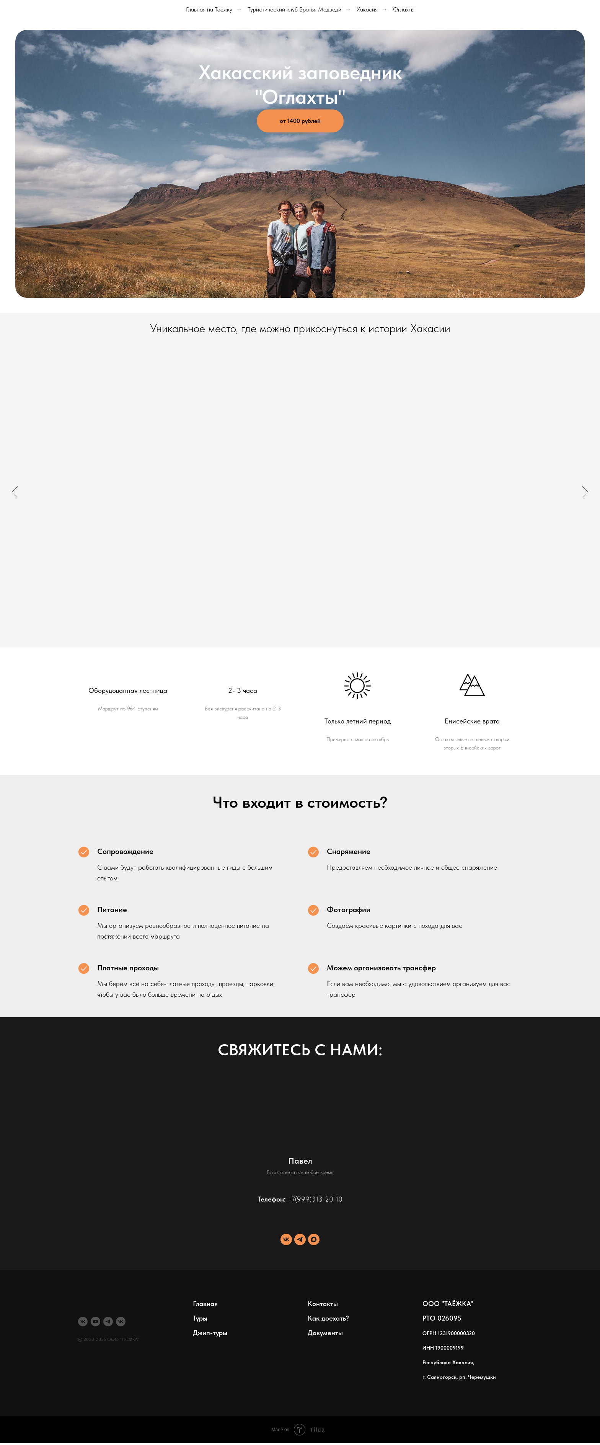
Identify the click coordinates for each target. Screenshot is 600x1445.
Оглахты (403, 9)
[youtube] (95, 1321)
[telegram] (300, 1239)
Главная (205, 1304)
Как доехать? (328, 1318)
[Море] (121, 1321)
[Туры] (83, 1321)
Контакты (323, 1304)
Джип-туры (210, 1333)
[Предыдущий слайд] (14, 492)
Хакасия (367, 9)
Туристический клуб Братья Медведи (294, 9)
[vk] (286, 1239)
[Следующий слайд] (585, 492)
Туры (200, 1318)
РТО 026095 (441, 1318)
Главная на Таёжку (209, 9)
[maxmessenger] (314, 1239)
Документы (325, 1333)
